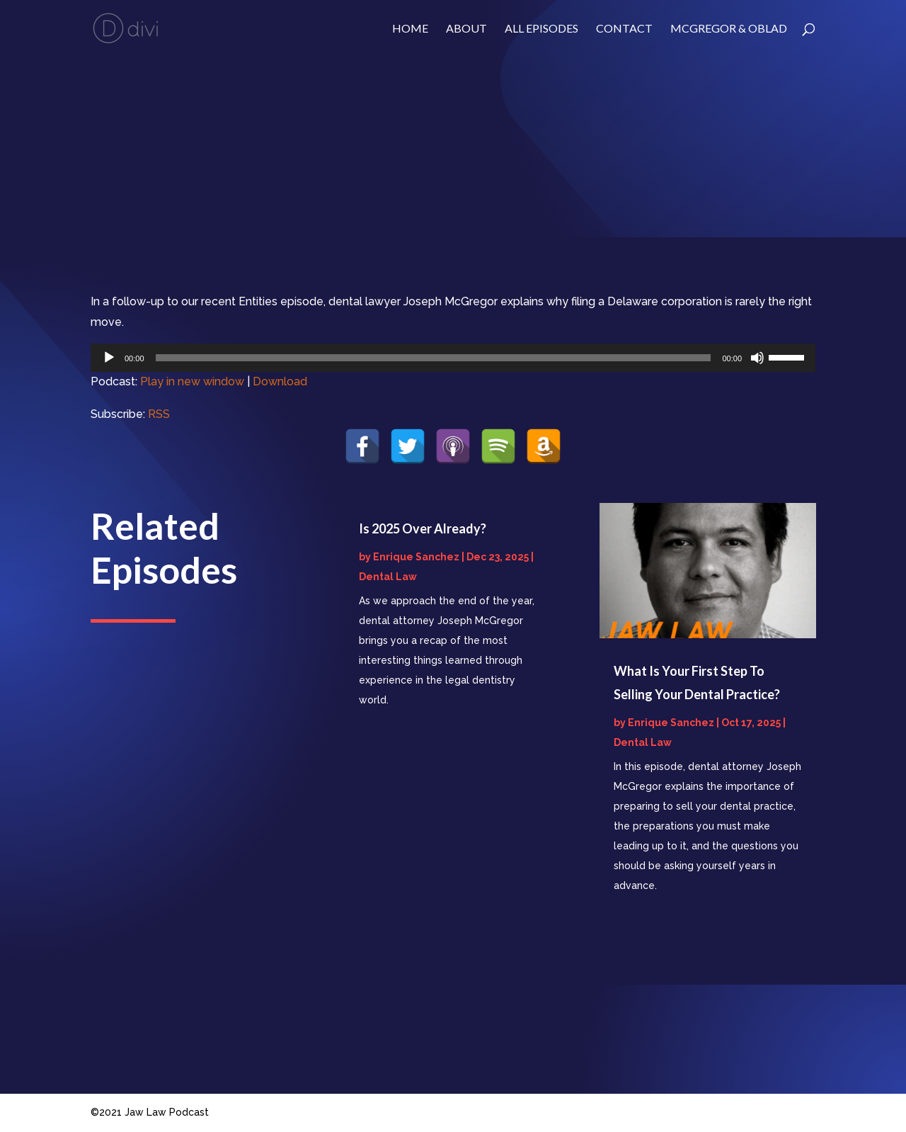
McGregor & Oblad (728, 29)
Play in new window (192, 381)
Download (280, 381)
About (466, 29)
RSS (159, 414)
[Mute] (757, 358)
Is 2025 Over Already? (422, 528)
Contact (624, 29)
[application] (453, 358)
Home (410, 29)
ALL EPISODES (541, 29)
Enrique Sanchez (416, 556)
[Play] (109, 358)
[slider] (433, 357)
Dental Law (388, 576)
